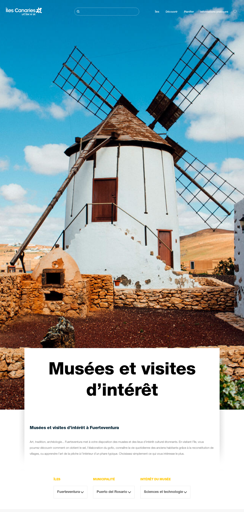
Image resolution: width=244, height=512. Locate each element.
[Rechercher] (106, 11)
